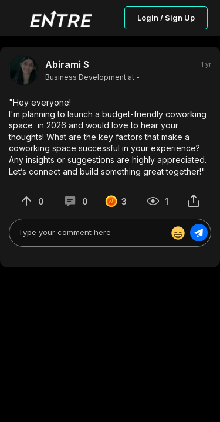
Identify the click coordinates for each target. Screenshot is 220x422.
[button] (110, 137)
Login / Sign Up (166, 17)
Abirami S (67, 64)
